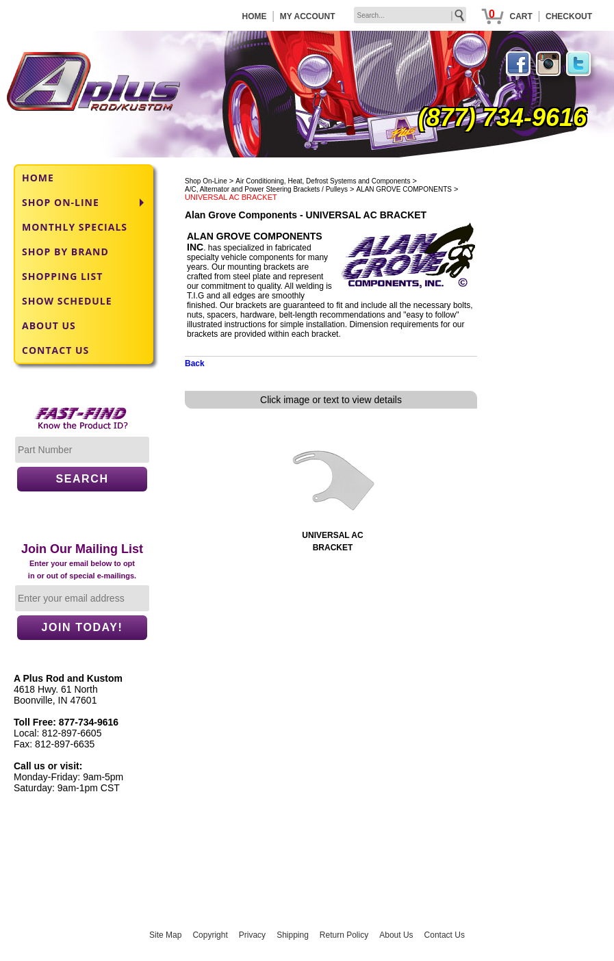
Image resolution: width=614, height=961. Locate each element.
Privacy (252, 935)
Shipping (293, 935)
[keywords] (410, 15)
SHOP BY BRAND (65, 251)
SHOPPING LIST (62, 276)
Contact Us (444, 935)
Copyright (209, 935)
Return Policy (344, 935)
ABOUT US (49, 325)
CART (520, 16)
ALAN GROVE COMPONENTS (403, 189)
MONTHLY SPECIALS (74, 226)
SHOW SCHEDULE (67, 300)
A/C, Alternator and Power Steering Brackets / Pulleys (266, 189)
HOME (254, 16)
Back (195, 363)
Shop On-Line (206, 181)
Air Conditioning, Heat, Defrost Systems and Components (322, 181)
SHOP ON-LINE (60, 202)
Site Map (165, 935)
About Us (396, 935)
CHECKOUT (569, 16)
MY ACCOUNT (307, 16)
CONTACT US (55, 350)
